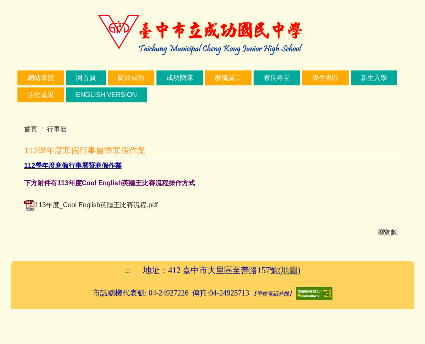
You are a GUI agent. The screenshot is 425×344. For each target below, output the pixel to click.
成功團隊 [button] (207, 77)
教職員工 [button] (255, 77)
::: (30, 77)
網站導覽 (68, 77)
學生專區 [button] (353, 77)
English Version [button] (155, 94)
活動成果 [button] (89, 94)
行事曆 (57, 129)
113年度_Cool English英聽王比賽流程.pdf (91, 204)
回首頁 (113, 77)
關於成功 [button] (158, 77)
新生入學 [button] (40, 94)
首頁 (30, 129)
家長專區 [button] (304, 77)
